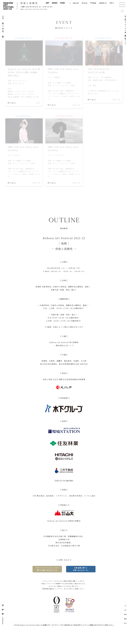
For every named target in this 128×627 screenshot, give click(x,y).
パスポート (103, 3)
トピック (76, 3)
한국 (125, 623)
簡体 (125, 614)
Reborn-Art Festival (8, 6)
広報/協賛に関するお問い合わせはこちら (81, 569)
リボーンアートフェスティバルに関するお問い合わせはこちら (47, 569)
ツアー (112, 3)
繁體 (125, 619)
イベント (84, 3)
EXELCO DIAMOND (64, 480)
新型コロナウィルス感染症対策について (125, 30)
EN (125, 610)
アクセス (93, 3)
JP (125, 605)
